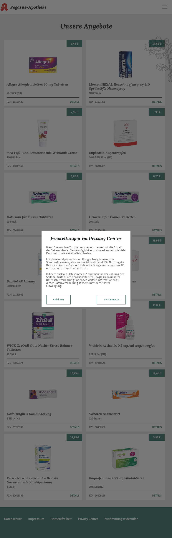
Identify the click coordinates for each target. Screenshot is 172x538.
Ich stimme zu (111, 299)
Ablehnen (58, 299)
